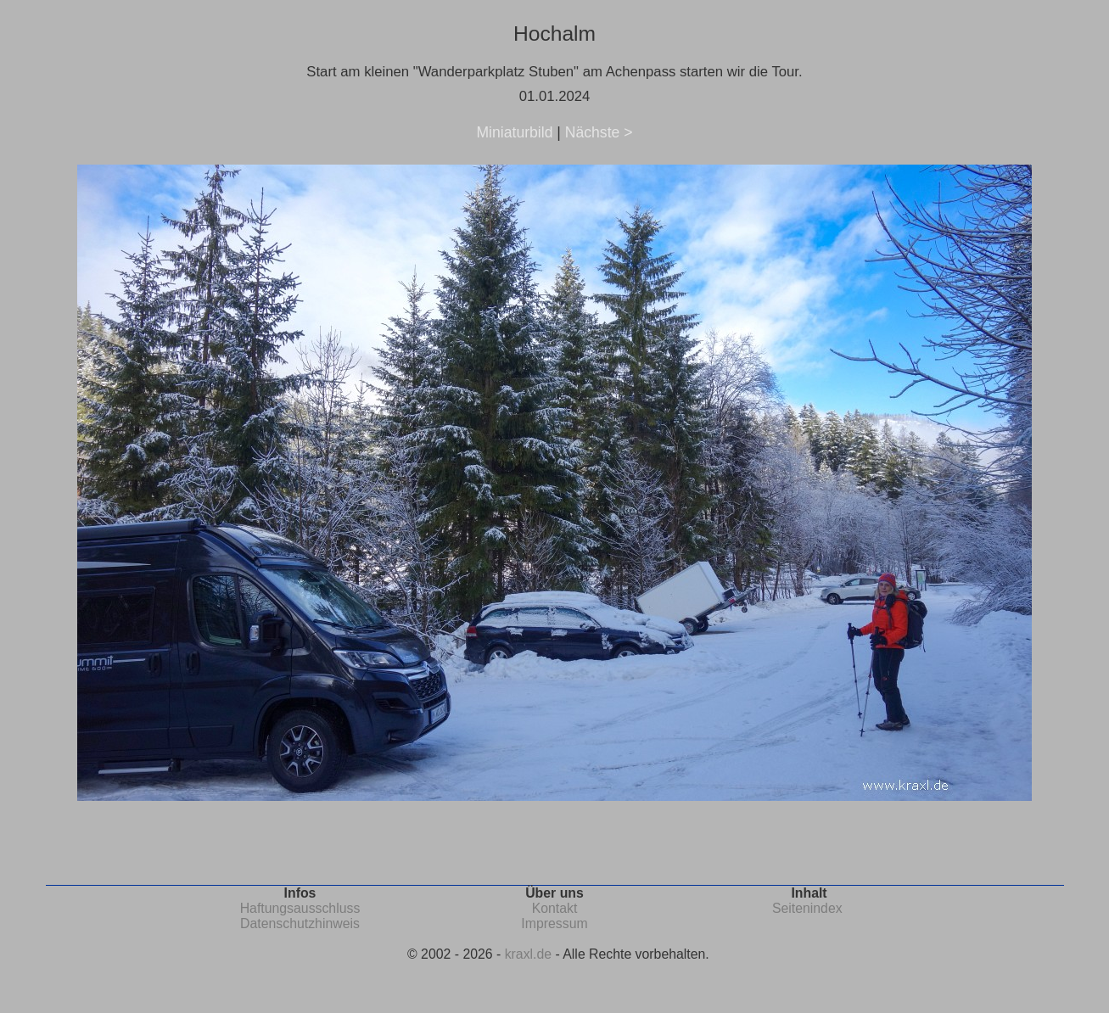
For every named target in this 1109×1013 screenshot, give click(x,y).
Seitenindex (807, 908)
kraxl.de (528, 954)
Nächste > (599, 132)
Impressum (554, 923)
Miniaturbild (514, 132)
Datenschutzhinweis (300, 923)
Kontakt (555, 908)
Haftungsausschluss (300, 908)
